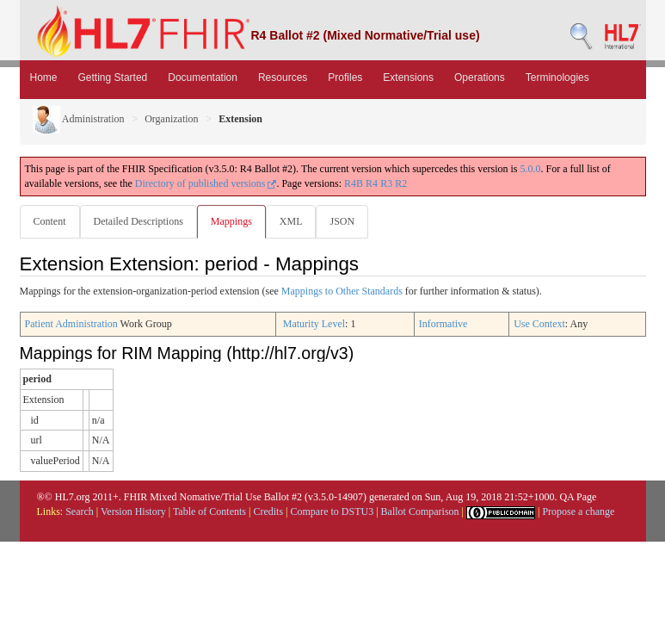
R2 (401, 183)
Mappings (231, 221)
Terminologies (557, 77)
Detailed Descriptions (138, 221)
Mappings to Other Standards (342, 291)
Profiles (345, 77)
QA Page (577, 497)
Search (79, 511)
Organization (171, 119)
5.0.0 (530, 169)
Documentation (202, 77)
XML (291, 221)
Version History (133, 511)
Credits (268, 511)
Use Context (539, 324)
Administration (79, 119)
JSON (341, 221)
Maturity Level (314, 324)
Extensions (408, 77)
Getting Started (113, 77)
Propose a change (578, 511)
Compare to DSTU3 (332, 511)
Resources (282, 77)
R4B (353, 183)
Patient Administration (71, 324)
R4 (372, 183)
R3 (386, 183)
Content (50, 221)
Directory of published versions (206, 183)
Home (44, 77)
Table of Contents (209, 511)
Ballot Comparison (420, 511)
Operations (479, 77)
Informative (443, 324)
